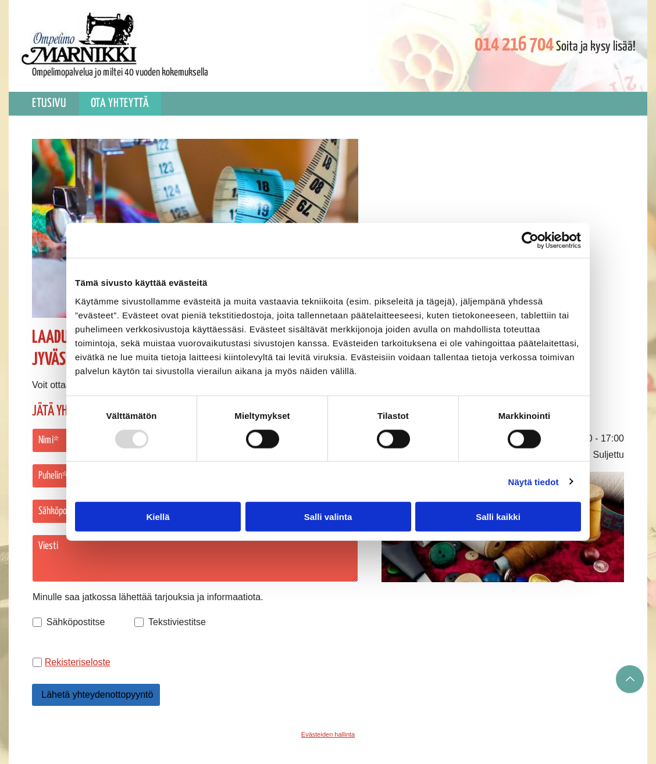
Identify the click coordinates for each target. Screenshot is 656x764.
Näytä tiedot (533, 481)
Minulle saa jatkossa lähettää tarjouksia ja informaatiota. (148, 597)
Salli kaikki (498, 517)
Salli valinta (328, 517)
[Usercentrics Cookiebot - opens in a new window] (530, 240)
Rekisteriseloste (77, 662)
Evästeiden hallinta (328, 734)
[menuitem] (49, 104)
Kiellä (157, 517)
